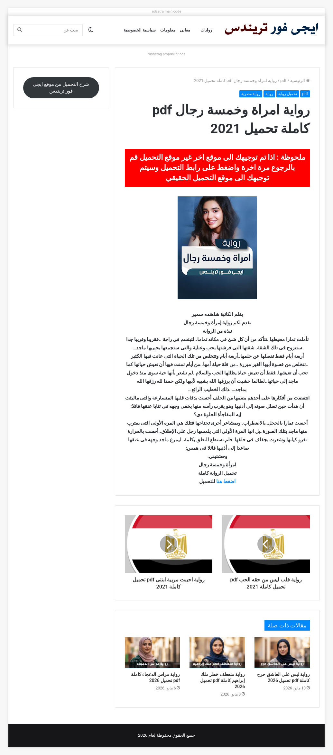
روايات (206, 30)
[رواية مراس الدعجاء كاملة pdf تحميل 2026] (152, 652)
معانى (185, 30)
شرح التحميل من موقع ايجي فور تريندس (61, 87)
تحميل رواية (287, 94)
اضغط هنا (226, 481)
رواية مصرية (250, 94)
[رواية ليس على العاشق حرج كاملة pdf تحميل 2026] (282, 652)
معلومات (167, 30)
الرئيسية (300, 80)
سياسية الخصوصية (140, 30)
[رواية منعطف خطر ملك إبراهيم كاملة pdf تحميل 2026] (217, 652)
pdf (283, 80)
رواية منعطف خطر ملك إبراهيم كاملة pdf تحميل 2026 (222, 680)
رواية (269, 94)
